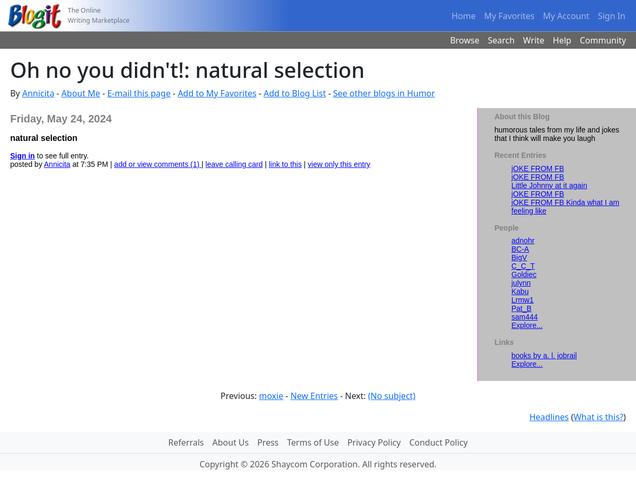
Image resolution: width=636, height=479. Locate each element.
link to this (285, 164)
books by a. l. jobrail (544, 355)
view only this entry (339, 164)
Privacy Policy (374, 442)
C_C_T (523, 266)
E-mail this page (139, 93)
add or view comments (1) (158, 164)
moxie (271, 396)
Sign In (611, 16)
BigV (520, 257)
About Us (230, 442)
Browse (464, 40)
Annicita (38, 93)
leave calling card (233, 164)
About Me (80, 93)
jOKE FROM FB (538, 168)
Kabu (520, 291)
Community (603, 40)
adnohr (523, 240)
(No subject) (392, 396)
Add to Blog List (295, 93)
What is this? (598, 417)
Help (562, 40)
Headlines (549, 417)
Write (533, 40)
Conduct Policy (438, 442)
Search (501, 40)
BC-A (520, 249)
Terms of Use (313, 442)
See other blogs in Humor (384, 93)
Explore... (527, 325)
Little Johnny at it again (549, 185)
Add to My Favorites (217, 93)
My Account (566, 16)
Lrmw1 (523, 300)
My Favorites (509, 16)
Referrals (186, 442)
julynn (521, 283)
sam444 (525, 317)
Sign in (22, 156)
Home (464, 16)
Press (267, 442)
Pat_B (522, 308)
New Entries (314, 396)
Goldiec (524, 274)
